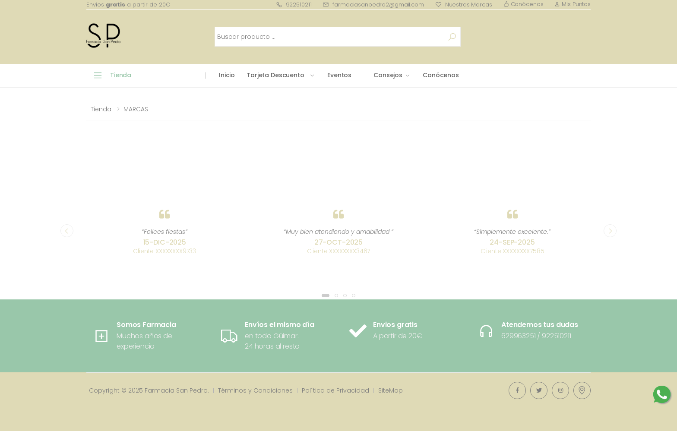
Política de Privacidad (335, 390)
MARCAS (135, 109)
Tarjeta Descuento (275, 75)
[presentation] (66, 230)
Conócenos (523, 4)
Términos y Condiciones (255, 390)
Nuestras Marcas (463, 4)
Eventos (339, 75)
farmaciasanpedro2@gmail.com (373, 4)
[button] (325, 295)
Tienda (101, 109)
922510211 (294, 4)
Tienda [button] (120, 75)
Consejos (387, 75)
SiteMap (390, 390)
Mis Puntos (572, 4)
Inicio (227, 75)
